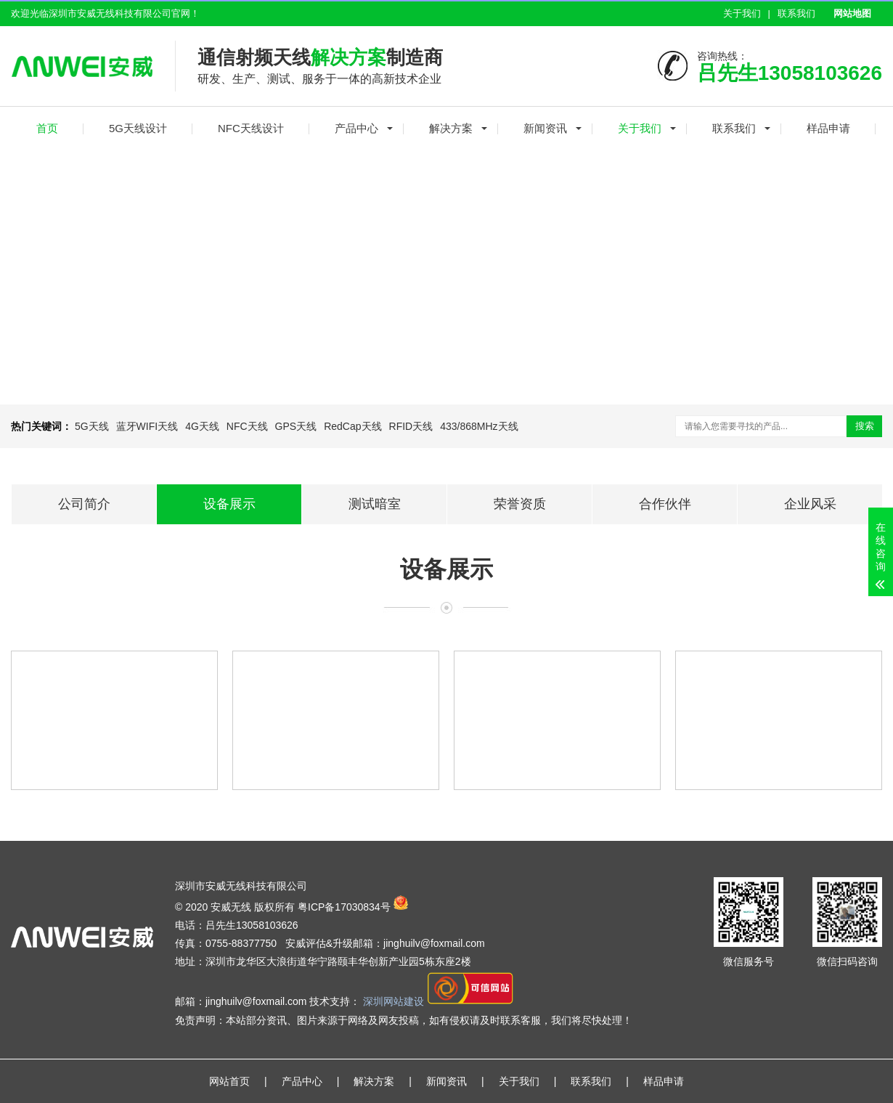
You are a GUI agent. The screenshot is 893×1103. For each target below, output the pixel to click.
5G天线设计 (138, 128)
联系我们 (796, 13)
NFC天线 (247, 426)
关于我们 (742, 13)
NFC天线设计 (251, 128)
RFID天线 (411, 426)
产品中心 (356, 128)
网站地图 (852, 13)
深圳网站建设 (395, 1002)
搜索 (864, 425)
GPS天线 (296, 426)
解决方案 (451, 128)
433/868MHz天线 (479, 426)
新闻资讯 (545, 128)
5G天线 (92, 426)
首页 (47, 128)
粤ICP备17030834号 (344, 906)
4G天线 (202, 426)
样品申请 (828, 128)
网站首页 (229, 1081)
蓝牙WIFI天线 (147, 426)
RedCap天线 (352, 426)
